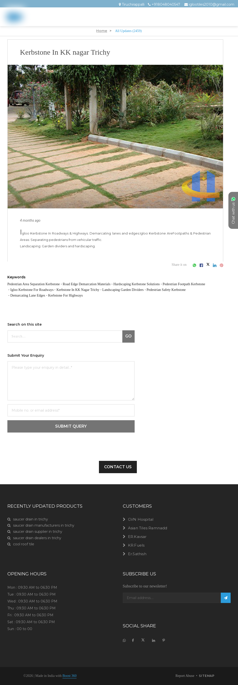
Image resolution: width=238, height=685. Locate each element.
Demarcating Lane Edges (137, 295)
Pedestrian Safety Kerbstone (87, 295)
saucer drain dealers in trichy (34, 538)
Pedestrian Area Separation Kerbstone (40, 284)
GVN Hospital (140, 519)
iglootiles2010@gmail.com (211, 4)
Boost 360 (79, 676)
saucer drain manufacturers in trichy (40, 525)
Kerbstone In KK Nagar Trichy (150, 289)
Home (99, 31)
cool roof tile (20, 544)
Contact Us (118, 467)
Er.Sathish (137, 553)
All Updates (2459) (128, 31)
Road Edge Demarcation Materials (106, 284)
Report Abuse (182, 676)
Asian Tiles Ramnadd (147, 528)
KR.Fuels (136, 545)
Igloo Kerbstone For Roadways (95, 289)
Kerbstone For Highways (184, 295)
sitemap (207, 676)
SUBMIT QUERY (71, 426)
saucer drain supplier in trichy (34, 532)
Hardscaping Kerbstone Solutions (168, 284)
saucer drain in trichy (27, 519)
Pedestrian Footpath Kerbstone (37, 289)
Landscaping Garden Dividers (35, 295)
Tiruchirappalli (133, 4)
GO (128, 336)
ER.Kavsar (137, 536)
